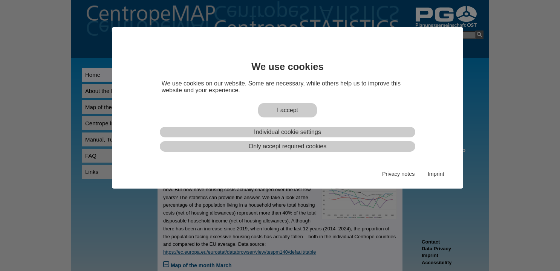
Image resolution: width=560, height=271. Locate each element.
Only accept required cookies (287, 146)
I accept (287, 110)
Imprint (436, 174)
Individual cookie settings (287, 132)
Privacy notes (398, 174)
